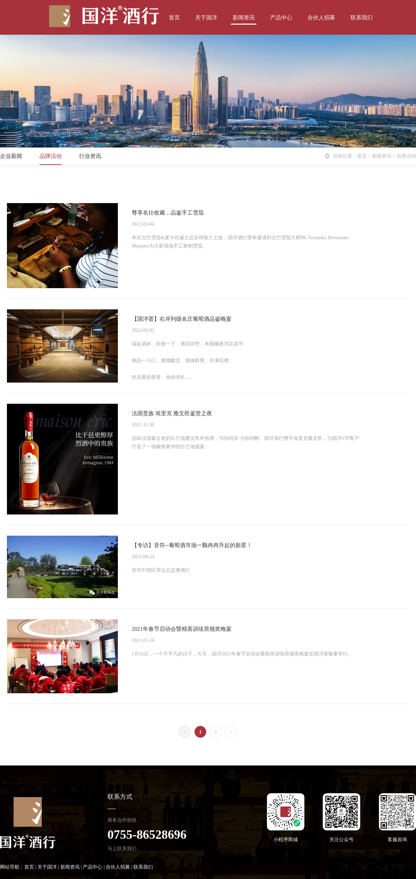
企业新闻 (11, 156)
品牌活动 (51, 156)
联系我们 (361, 17)
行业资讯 (90, 156)
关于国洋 (206, 17)
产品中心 (281, 17)
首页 (174, 17)
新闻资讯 (244, 17)
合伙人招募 (321, 17)
